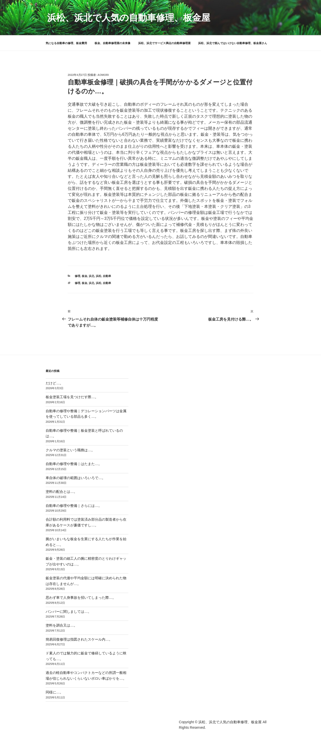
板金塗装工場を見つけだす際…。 (72, 397)
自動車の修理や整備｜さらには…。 (74, 506)
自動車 (107, 275)
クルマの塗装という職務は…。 (70, 450)
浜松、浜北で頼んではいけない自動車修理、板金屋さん (232, 43)
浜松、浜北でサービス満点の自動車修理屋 (164, 43)
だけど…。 (54, 383)
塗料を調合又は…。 (61, 625)
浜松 (98, 275)
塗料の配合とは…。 (61, 492)
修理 (77, 275)
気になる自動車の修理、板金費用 (66, 43)
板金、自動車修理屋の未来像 (112, 43)
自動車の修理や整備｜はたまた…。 (74, 464)
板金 (84, 275)
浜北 (91, 275)
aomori (103, 74)
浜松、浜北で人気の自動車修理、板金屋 (128, 18)
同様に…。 (54, 692)
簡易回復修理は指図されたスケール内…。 (79, 639)
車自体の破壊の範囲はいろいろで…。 (75, 478)
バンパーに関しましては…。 (68, 612)
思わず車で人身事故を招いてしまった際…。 (81, 598)
